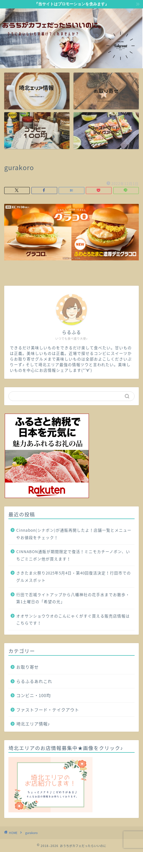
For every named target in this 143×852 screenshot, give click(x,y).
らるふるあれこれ (34, 681)
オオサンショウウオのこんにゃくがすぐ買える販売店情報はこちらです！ (73, 619)
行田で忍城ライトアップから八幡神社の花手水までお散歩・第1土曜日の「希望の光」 (73, 598)
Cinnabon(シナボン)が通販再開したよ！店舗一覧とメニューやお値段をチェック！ (74, 533)
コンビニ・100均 (33, 695)
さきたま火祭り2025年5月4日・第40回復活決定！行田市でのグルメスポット (73, 576)
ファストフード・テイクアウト (47, 709)
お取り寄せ (27, 667)
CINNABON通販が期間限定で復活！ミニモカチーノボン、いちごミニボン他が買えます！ (73, 555)
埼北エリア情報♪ (33, 723)
